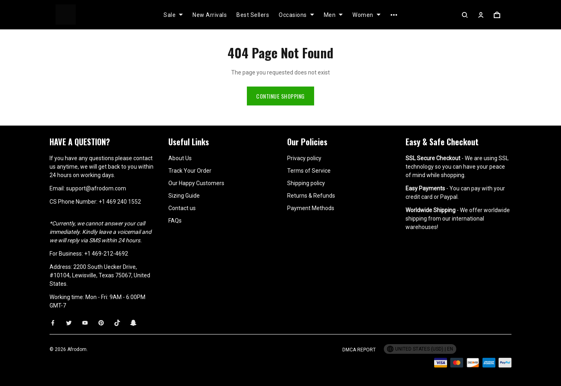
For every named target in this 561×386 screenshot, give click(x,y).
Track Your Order (189, 170)
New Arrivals (210, 15)
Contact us (182, 208)
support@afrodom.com (96, 188)
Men (333, 15)
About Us (180, 158)
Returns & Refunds (311, 195)
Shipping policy (306, 183)
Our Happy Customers (196, 183)
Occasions (296, 15)
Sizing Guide (184, 195)
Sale (173, 15)
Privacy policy (304, 158)
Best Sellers (252, 15)
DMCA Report (359, 350)
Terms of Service (309, 170)
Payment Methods (310, 208)
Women (366, 15)
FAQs (175, 220)
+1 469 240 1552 (120, 201)
